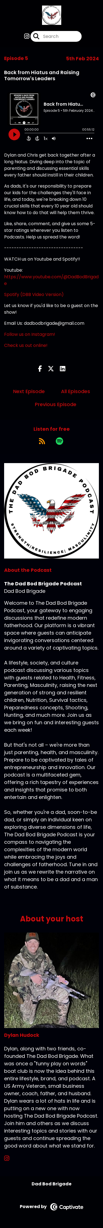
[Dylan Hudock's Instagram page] (10, 1158)
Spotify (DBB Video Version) (34, 294)
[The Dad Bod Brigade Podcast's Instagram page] (26, 36)
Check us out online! (26, 345)
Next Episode (29, 391)
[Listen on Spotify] (59, 441)
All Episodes (75, 391)
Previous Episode (55, 404)
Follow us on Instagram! (29, 334)
